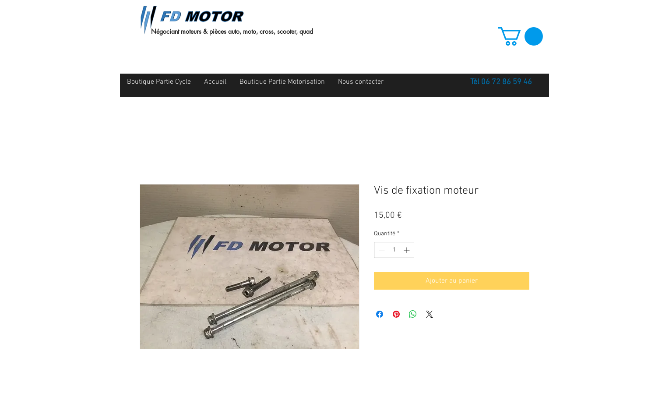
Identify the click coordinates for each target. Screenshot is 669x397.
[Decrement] (380, 250)
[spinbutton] (394, 250)
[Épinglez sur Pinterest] (396, 314)
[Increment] (407, 250)
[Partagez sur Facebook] (379, 314)
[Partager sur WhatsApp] (413, 314)
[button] (520, 36)
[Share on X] (429, 314)
